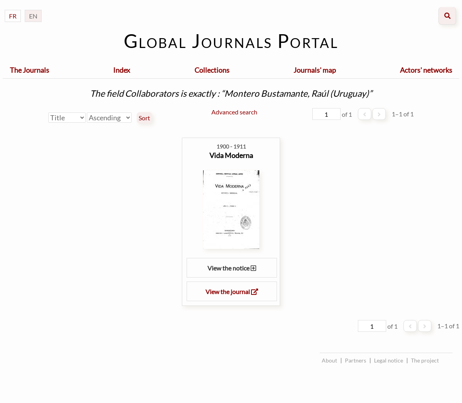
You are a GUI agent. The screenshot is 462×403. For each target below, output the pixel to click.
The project (425, 360)
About (329, 360)
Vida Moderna (231, 155)
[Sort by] (67, 117)
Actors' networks (426, 70)
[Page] (326, 114)
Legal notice (388, 360)
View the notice (231, 268)
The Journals (29, 70)
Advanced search (234, 112)
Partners (355, 360)
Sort (144, 118)
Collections (211, 70)
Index (121, 70)
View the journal (231, 291)
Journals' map (314, 70)
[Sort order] (109, 117)
